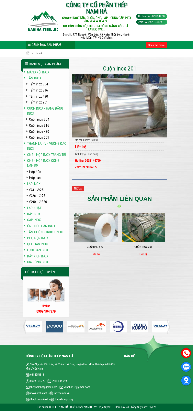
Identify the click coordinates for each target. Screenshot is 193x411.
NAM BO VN (90, 407)
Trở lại (78, 188)
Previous (26, 326)
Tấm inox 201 (38, 102)
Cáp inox (34, 220)
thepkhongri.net (37, 399)
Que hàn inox (37, 244)
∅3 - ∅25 (36, 190)
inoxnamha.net (38, 393)
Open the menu (156, 45)
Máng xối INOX (38, 72)
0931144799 (158, 16)
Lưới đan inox (38, 250)
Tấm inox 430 (38, 96)
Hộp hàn (35, 178)
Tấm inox (34, 78)
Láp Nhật (34, 208)
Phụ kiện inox (37, 238)
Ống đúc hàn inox (41, 226)
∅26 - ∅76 (37, 196)
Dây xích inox (37, 256)
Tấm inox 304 (38, 84)
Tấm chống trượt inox (45, 232)
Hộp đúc (35, 172)
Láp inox (33, 184)
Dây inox (34, 214)
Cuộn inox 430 (39, 131)
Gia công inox (38, 262)
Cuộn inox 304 (39, 119)
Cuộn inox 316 (39, 125)
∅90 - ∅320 (38, 202)
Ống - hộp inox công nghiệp (43, 163)
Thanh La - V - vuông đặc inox (46, 146)
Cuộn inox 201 (96, 247)
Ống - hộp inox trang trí (46, 155)
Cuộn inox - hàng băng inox (45, 110)
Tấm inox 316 (38, 90)
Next (167, 326)
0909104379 (155, 22)
